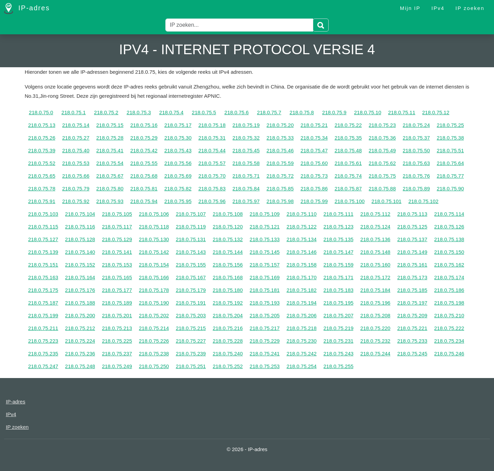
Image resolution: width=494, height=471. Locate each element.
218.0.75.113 (412, 214)
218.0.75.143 (191, 252)
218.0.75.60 (314, 163)
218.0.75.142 (154, 252)
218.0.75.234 (449, 341)
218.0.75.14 (75, 125)
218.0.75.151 (43, 265)
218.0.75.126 (449, 226)
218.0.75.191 (191, 303)
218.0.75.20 (280, 125)
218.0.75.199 (43, 315)
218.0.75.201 (117, 315)
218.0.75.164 (80, 277)
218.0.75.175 (43, 290)
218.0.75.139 (43, 252)
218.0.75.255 (339, 366)
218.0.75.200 (80, 315)
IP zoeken (470, 8)
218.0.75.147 (339, 252)
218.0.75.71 (246, 176)
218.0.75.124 (375, 226)
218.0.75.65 (41, 176)
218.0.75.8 (302, 112)
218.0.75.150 (449, 252)
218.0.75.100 (349, 201)
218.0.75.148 (375, 252)
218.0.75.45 (246, 150)
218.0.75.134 (301, 239)
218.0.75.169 (265, 277)
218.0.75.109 (265, 214)
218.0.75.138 (449, 239)
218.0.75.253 (265, 366)
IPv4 (438, 8)
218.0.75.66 (75, 176)
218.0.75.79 (75, 188)
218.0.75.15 (110, 125)
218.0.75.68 (143, 176)
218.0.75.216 (228, 328)
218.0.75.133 (265, 239)
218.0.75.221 (412, 328)
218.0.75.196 (375, 303)
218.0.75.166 (154, 277)
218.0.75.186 (449, 290)
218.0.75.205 (265, 315)
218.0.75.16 (143, 125)
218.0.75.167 (191, 277)
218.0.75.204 (228, 315)
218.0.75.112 (375, 214)
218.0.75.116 (80, 226)
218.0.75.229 (265, 341)
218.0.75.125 (412, 226)
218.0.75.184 (375, 290)
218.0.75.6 (236, 112)
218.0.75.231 (339, 341)
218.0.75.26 (41, 138)
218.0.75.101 (387, 201)
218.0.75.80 (110, 188)
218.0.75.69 (177, 176)
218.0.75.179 (191, 290)
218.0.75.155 (191, 265)
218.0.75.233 (412, 341)
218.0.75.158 (301, 265)
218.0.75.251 (191, 366)
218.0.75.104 (80, 214)
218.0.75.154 (154, 265)
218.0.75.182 (301, 290)
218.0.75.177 (117, 290)
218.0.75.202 (154, 315)
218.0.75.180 (228, 290)
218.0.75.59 (280, 163)
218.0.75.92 (75, 201)
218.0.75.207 (339, 315)
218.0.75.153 (117, 265)
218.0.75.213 (117, 328)
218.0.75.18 (211, 125)
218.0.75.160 (375, 265)
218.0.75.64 (450, 163)
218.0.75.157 (265, 265)
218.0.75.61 (348, 163)
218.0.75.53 (75, 163)
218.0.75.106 (154, 214)
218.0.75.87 (348, 188)
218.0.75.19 (246, 125)
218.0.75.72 (280, 176)
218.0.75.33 (280, 138)
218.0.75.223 (43, 341)
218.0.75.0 (41, 112)
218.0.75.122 (301, 226)
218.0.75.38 (450, 138)
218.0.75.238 (154, 353)
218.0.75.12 (435, 112)
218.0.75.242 (301, 353)
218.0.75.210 (449, 315)
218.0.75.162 (449, 265)
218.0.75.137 (412, 239)
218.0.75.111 (339, 214)
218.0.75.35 (348, 138)
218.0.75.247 (43, 366)
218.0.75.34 (314, 138)
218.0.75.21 (314, 125)
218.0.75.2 (106, 112)
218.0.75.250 (154, 366)
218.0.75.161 (412, 265)
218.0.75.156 (228, 265)
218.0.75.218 (301, 328)
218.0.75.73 (314, 176)
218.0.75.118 (154, 226)
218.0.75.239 (191, 353)
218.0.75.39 (41, 150)
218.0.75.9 (334, 112)
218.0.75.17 (177, 125)
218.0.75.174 (449, 277)
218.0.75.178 (154, 290)
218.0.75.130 (154, 239)
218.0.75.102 (423, 201)
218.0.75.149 (412, 252)
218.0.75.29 (143, 138)
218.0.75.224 (80, 341)
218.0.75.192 (228, 303)
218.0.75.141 (117, 252)
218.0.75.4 (171, 112)
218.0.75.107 (191, 214)
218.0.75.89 (416, 188)
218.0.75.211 (43, 328)
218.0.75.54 (110, 163)
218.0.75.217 (265, 328)
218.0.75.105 (117, 214)
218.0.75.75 (382, 176)
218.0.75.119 (191, 226)
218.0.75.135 (339, 239)
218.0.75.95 (177, 201)
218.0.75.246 (449, 353)
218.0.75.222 (449, 328)
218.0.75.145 (265, 252)
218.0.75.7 (269, 112)
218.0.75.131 (191, 239)
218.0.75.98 (280, 201)
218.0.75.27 (75, 138)
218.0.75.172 (375, 277)
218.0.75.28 (110, 138)
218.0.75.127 (43, 239)
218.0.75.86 (314, 188)
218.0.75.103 (43, 214)
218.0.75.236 (80, 353)
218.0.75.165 (117, 277)
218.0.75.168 (228, 277)
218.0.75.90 (450, 188)
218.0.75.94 (143, 201)
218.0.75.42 (143, 150)
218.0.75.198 (449, 303)
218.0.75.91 (41, 201)
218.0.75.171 (339, 277)
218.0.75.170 (301, 277)
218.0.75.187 (43, 303)
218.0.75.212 (80, 328)
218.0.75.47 (314, 150)
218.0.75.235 (43, 353)
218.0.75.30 (177, 138)
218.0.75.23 (382, 125)
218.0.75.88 (382, 188)
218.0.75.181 (265, 290)
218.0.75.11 (401, 112)
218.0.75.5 (204, 112)
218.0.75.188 (80, 303)
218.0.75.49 (382, 150)
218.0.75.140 (80, 252)
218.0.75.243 (339, 353)
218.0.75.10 (367, 112)
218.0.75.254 (301, 366)
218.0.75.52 (41, 163)
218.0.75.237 (117, 353)
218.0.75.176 (80, 290)
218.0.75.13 (41, 125)
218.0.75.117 (117, 226)
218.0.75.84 (246, 188)
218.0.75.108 (228, 214)
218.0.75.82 (177, 188)
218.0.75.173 (412, 277)
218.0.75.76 (416, 176)
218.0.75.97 (246, 201)
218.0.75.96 (211, 201)
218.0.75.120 (228, 226)
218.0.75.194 (301, 303)
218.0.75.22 (348, 125)
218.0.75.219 (339, 328)
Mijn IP (410, 8)
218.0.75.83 (211, 188)
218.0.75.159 (339, 265)
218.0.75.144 (228, 252)
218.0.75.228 (228, 341)
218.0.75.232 (375, 341)
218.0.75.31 (211, 138)
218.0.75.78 (41, 188)
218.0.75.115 (43, 226)
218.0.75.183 (339, 290)
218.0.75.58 (246, 163)
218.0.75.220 (375, 328)
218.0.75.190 (154, 303)
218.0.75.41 (110, 150)
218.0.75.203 (191, 315)
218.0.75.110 (301, 214)
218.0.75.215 (191, 328)
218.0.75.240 (228, 353)
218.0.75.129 (117, 239)
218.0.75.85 (280, 188)
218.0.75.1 (73, 112)
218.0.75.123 (339, 226)
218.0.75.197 (412, 303)
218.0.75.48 (348, 150)
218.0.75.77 (450, 176)
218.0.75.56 (177, 163)
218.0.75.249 (117, 366)
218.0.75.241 (265, 353)
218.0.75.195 (339, 303)
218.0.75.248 (80, 366)
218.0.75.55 (143, 163)
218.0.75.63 (416, 163)
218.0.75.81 (143, 188)
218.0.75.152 (80, 265)
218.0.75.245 (412, 353)
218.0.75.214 (154, 328)
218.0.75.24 (416, 125)
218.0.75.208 (375, 315)
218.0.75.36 (382, 138)
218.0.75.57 (211, 163)
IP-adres (27, 8)
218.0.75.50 (416, 150)
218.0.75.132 (228, 239)
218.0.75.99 (314, 201)
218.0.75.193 (265, 303)
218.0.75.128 (80, 239)
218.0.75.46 (280, 150)
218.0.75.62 (382, 163)
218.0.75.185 (412, 290)
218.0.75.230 (301, 341)
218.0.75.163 (43, 277)
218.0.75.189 (117, 303)
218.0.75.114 (449, 214)
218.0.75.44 (211, 150)
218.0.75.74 (348, 176)
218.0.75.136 (375, 239)
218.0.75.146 (301, 252)
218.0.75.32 (246, 138)
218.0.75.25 (450, 125)
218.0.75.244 (375, 353)
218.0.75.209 (412, 315)
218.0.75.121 (265, 226)
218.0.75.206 (301, 315)
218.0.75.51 (450, 150)
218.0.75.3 (139, 112)
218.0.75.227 (191, 341)
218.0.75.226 (154, 341)
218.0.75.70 (211, 176)
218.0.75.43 (177, 150)
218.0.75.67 (110, 176)
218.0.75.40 (75, 150)
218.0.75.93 (110, 201)
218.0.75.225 (117, 341)
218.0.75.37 (416, 138)
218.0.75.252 (228, 366)
